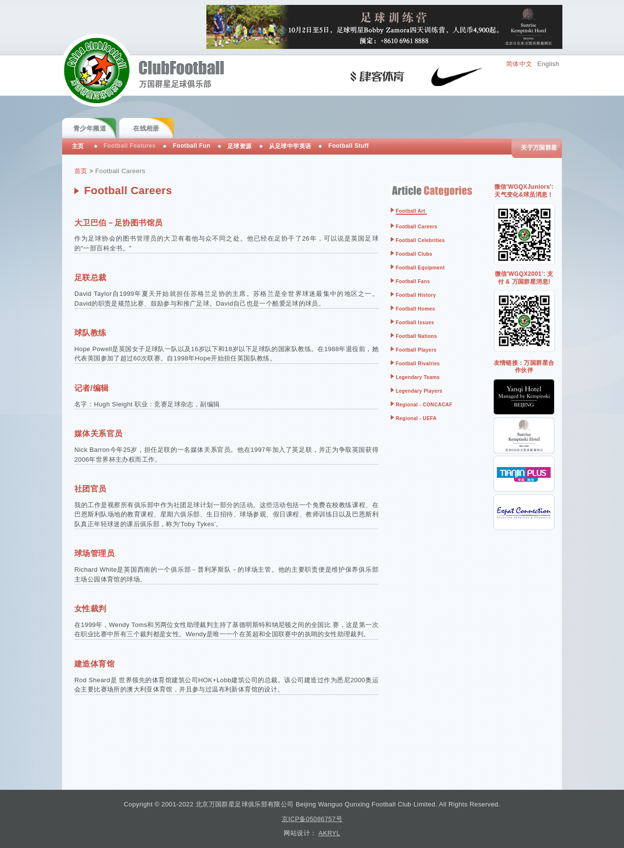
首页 (81, 171)
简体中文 (519, 63)
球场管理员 (94, 553)
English (548, 63)
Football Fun (191, 145)
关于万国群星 (539, 147)
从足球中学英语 (290, 146)
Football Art (410, 211)
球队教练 (90, 333)
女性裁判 (90, 608)
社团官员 (90, 489)
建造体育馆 (94, 664)
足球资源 (239, 146)
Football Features (130, 145)
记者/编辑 (91, 388)
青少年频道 (89, 128)
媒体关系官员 (98, 433)
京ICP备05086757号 (312, 819)
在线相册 (146, 128)
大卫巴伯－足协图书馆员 (118, 223)
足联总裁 (90, 277)
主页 (78, 146)
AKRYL (329, 833)
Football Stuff (348, 145)
